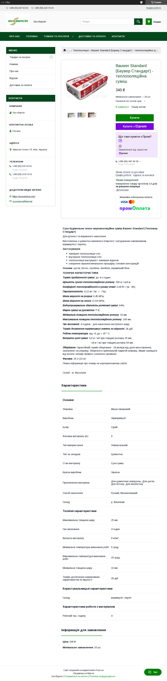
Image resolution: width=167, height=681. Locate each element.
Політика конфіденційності (102, 676)
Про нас (14, 36)
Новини (14, 64)
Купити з (134, 126)
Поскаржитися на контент (76, 676)
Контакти (118, 36)
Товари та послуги (56, 36)
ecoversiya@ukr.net (22, 201)
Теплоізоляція (81, 50)
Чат (152, 672)
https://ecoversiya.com (23, 196)
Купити (135, 117)
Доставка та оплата (92, 36)
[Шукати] (138, 21)
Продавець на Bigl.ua (83, 673)
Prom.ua (100, 670)
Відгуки (14, 78)
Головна (31, 36)
